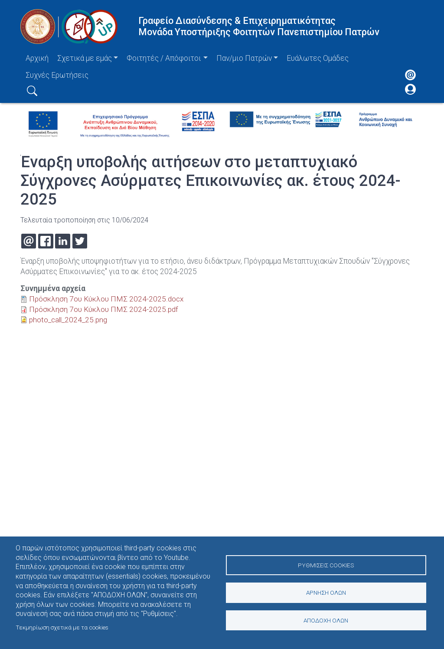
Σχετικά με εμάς (84, 58)
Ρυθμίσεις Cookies (326, 564)
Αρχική (37, 58)
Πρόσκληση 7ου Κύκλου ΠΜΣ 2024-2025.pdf (103, 309)
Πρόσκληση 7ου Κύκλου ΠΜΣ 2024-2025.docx (106, 299)
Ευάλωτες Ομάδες (318, 58)
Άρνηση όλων (326, 592)
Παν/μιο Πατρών (244, 58)
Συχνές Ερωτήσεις (57, 75)
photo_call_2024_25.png (69, 319)
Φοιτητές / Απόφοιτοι (164, 58)
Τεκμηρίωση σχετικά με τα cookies (62, 627)
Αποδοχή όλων (326, 620)
